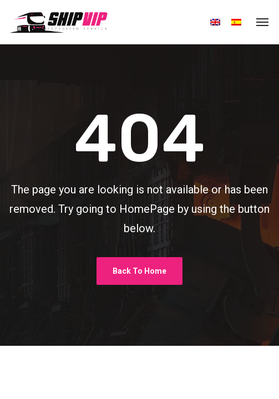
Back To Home (139, 271)
